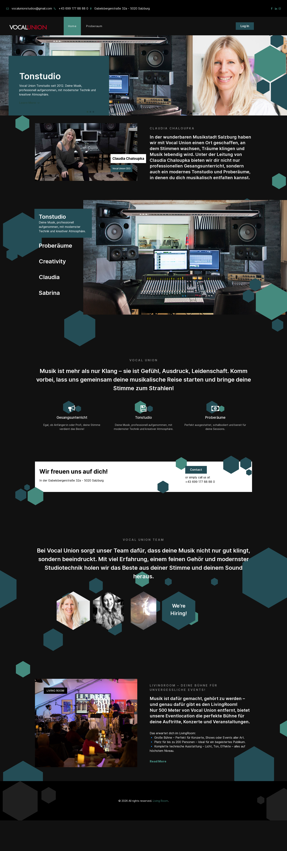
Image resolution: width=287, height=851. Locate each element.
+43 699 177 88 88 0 (73, 8)
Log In (245, 26)
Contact (196, 469)
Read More (158, 792)
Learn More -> (29, 102)
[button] (87, 112)
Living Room (160, 831)
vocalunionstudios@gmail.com (32, 8)
